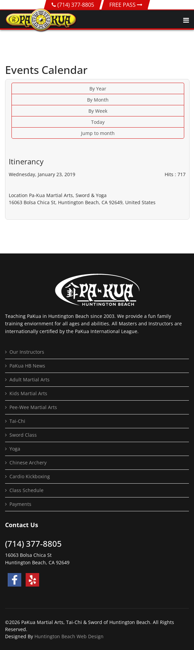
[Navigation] (186, 20)
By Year (97, 88)
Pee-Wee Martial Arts (33, 407)
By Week (97, 111)
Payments (20, 504)
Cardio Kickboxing (29, 476)
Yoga (14, 448)
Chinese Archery (28, 462)
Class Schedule (26, 490)
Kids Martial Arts (28, 393)
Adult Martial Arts (29, 379)
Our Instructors (26, 352)
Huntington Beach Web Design (69, 636)
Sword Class (23, 435)
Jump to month (98, 133)
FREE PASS (125, 4)
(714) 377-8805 (75, 4)
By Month (98, 100)
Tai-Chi (17, 421)
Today (98, 122)
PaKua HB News (27, 365)
